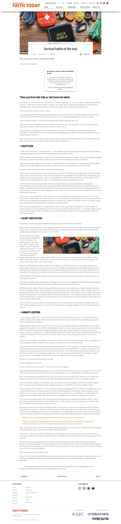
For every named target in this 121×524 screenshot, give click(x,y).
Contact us (29, 490)
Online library (29, 497)
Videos (27, 499)
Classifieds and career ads (32, 493)
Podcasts (15, 495)
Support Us (84, 3)
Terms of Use (16, 519)
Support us (29, 487)
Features (52, 54)
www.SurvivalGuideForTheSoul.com (53, 469)
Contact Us (92, 3)
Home (46, 7)
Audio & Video (85, 7)
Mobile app (29, 502)
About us (15, 497)
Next (98, 476)
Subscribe (69, 3)
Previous (24, 476)
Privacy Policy (25, 519)
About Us (96, 7)
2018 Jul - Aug (57, 43)
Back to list (63, 476)
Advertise (76, 3)
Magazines (72, 7)
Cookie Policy (34, 519)
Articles (59, 7)
